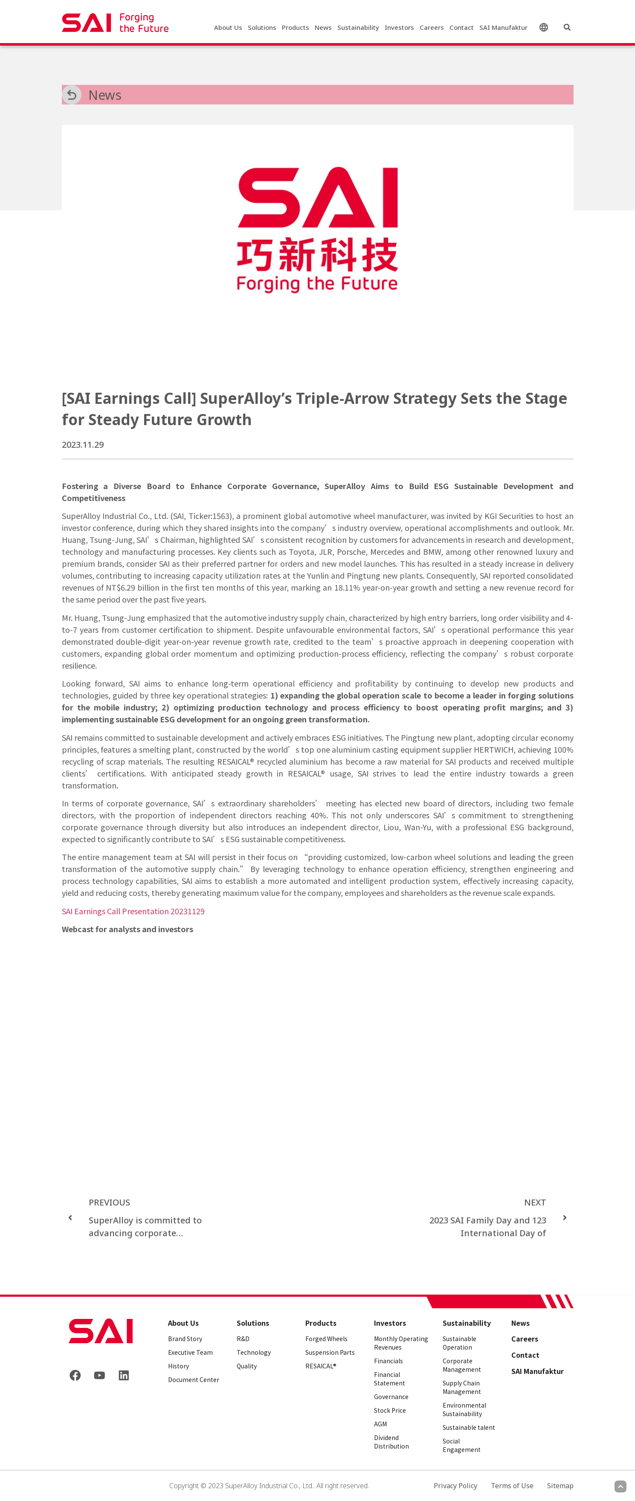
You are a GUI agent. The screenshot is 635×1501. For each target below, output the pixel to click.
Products (295, 27)
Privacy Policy (455, 1485)
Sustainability (358, 27)
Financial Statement (389, 1378)
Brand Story (185, 1338)
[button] (567, 27)
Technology (254, 1352)
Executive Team (190, 1352)
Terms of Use (512, 1485)
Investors (399, 27)
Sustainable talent (469, 1427)
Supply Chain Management (462, 1387)
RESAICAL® (320, 1366)
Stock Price (390, 1410)
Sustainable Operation (459, 1342)
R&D (243, 1338)
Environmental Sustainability (464, 1409)
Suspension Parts (330, 1352)
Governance (391, 1396)
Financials (388, 1360)
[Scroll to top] (620, 1486)
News (323, 27)
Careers (432, 27)
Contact (461, 27)
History (178, 1366)
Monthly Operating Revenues (401, 1342)
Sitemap (560, 1485)
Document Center (193, 1379)
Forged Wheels (326, 1338)
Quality (247, 1366)
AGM (380, 1424)
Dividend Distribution (391, 1441)
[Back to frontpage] (101, 1330)
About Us (228, 27)
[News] (71, 94)
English (545, 28)
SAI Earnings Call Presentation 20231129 (133, 910)
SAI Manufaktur (503, 27)
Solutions (262, 27)
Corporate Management (462, 1365)
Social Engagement (462, 1445)
